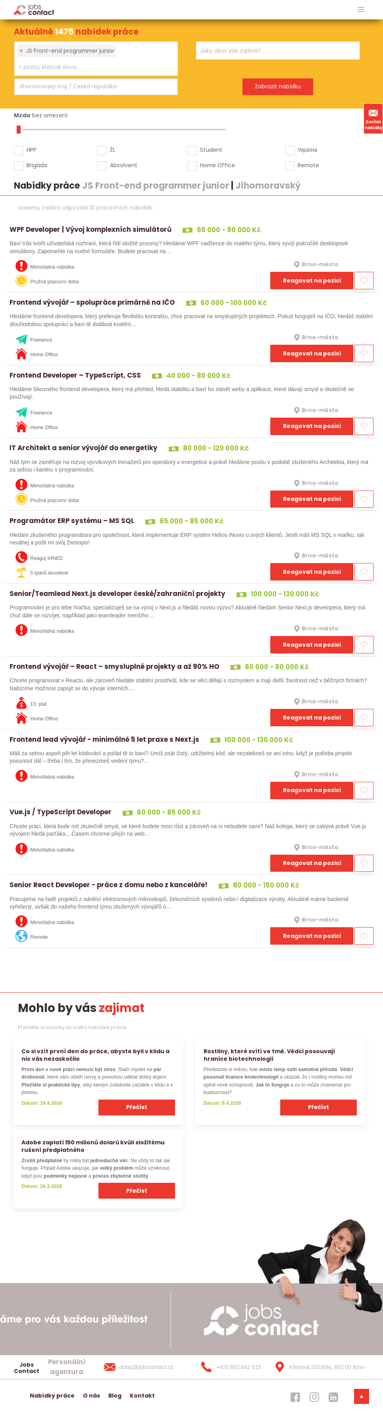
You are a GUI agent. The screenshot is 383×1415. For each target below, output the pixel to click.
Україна (307, 150)
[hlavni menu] (361, 9)
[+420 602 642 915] (231, 1367)
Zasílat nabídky (373, 118)
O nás (91, 1396)
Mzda (22, 115)
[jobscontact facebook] (295, 1397)
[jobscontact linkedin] (333, 1397)
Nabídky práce (52, 1396)
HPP (32, 150)
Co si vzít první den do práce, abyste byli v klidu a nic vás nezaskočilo (95, 1055)
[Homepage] (34, 9)
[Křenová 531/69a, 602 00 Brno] (316, 1367)
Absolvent (123, 165)
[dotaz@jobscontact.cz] (146, 1367)
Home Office (217, 165)
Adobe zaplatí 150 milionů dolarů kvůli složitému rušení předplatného (93, 1146)
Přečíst (136, 1107)
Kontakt (142, 1396)
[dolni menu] (361, 1396)
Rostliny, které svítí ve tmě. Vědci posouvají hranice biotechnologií (269, 1055)
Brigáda (37, 165)
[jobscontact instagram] (314, 1397)
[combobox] (96, 59)
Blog (114, 1396)
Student (211, 150)
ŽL (112, 150)
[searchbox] (91, 67)
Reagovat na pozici (312, 281)
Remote (308, 165)
